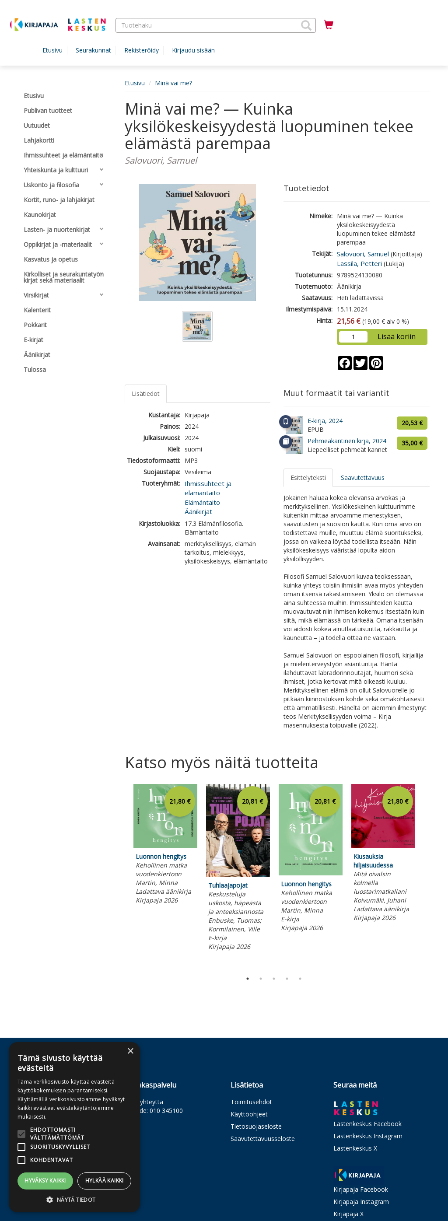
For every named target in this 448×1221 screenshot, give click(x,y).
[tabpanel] (165, 845)
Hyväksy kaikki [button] (45, 1180)
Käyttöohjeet (249, 1114)
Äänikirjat (198, 511)
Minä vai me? (173, 83)
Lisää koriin (397, 336)
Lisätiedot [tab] (146, 393)
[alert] (74, 1127)
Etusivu (52, 50)
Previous (122, 875)
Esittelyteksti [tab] (308, 477)
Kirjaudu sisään (193, 50)
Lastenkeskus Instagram (367, 1136)
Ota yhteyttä (145, 1102)
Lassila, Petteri (359, 263)
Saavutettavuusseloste (263, 1138)
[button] (306, 25)
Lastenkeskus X (355, 1148)
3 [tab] (274, 978)
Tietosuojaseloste (256, 1126)
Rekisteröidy (141, 50)
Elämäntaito (202, 502)
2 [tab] (260, 978)
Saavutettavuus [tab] (363, 477)
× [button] (130, 1051)
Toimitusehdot (251, 1102)
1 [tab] (247, 978)
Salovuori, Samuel (363, 253)
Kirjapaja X (348, 1214)
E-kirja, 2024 (325, 420)
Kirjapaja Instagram (361, 1201)
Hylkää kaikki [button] (104, 1180)
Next (425, 875)
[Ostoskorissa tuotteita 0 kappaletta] (328, 24)
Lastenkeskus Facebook (367, 1124)
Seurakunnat (93, 50)
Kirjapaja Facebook (360, 1189)
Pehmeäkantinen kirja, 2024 (347, 441)
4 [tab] (287, 978)
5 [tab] (300, 978)
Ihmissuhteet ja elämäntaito (208, 488)
